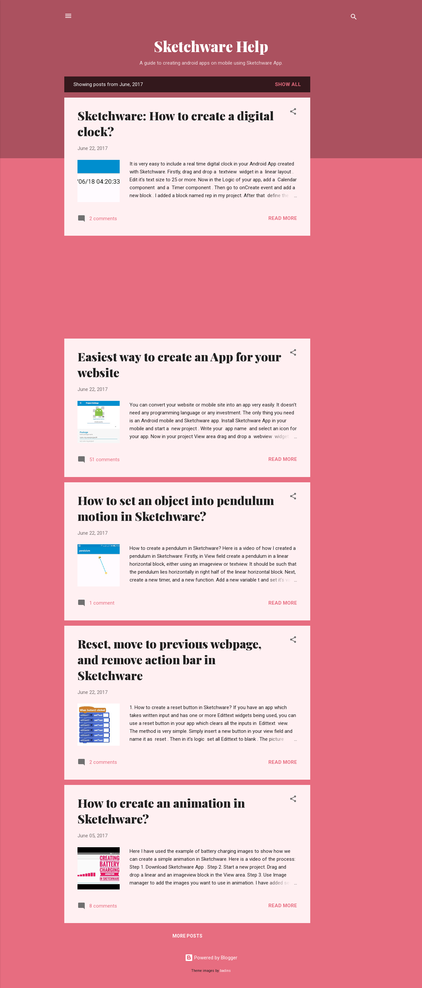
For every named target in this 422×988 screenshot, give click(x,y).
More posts (187, 936)
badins (225, 971)
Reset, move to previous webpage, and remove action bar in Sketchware (169, 659)
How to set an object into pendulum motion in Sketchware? (175, 508)
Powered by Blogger (211, 958)
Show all (288, 84)
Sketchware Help (211, 46)
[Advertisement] (365, 117)
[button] (293, 112)
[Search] (354, 18)
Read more (282, 218)
